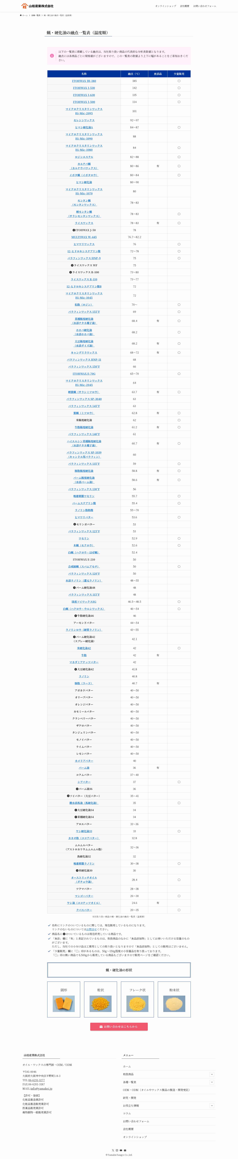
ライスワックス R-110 (84, 279)
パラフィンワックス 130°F (84, 489)
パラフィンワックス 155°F (84, 312)
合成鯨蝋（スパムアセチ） (84, 566)
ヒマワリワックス (84, 244)
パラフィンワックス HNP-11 (84, 359)
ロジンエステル (84, 157)
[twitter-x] (113, 1150)
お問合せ (91, 929)
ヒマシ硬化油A (84, 127)
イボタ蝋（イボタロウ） (84, 175)
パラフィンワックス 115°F (84, 594)
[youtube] (120, 1150)
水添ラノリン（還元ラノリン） (84, 580)
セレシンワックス (84, 120)
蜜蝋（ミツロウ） (84, 413)
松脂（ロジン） (84, 304)
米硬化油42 (84, 648)
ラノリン (84, 676)
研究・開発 (129, 1098)
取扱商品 (168, 1074)
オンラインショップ (135, 1137)
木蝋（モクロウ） (84, 545)
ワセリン (84, 538)
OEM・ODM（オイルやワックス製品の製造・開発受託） (157, 1090)
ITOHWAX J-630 (84, 95)
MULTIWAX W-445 (84, 237)
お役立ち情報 (168, 1105)
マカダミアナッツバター (84, 662)
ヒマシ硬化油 (84, 182)
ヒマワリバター (84, 517)
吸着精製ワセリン (84, 496)
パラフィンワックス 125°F (84, 531)
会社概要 (128, 1129)
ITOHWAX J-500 (84, 102)
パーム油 (84, 768)
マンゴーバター (84, 896)
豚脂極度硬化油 (84, 471)
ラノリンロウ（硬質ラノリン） (84, 630)
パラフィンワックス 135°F (84, 464)
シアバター (84, 782)
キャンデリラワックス (84, 352)
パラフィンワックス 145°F (84, 406)
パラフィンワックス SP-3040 (84, 399)
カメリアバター (84, 761)
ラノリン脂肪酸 (84, 510)
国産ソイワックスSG (84, 602)
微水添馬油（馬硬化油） (84, 803)
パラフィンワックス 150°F (84, 366)
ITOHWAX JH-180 (84, 81)
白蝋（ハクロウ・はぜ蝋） (84, 552)
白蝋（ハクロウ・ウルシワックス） (84, 609)
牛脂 (84, 655)
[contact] (124, 1150)
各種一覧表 (168, 1082)
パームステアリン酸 (84, 503)
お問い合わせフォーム (136, 1121)
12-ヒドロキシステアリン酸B (84, 286)
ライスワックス (84, 223)
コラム (127, 1113)
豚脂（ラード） (84, 683)
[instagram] (117, 1150)
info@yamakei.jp (41, 1088)
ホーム (127, 1066)
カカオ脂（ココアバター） (84, 838)
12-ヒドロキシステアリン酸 (83, 251)
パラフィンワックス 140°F (84, 434)
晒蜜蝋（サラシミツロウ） (84, 392)
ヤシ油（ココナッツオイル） (84, 903)
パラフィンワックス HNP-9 (84, 258)
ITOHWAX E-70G (84, 374)
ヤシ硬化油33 (84, 831)
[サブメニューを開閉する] (212, 1074)
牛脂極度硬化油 (84, 427)
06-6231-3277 (36, 1080)
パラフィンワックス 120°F (84, 573)
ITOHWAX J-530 (84, 88)
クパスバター (84, 910)
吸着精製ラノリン (84, 863)
